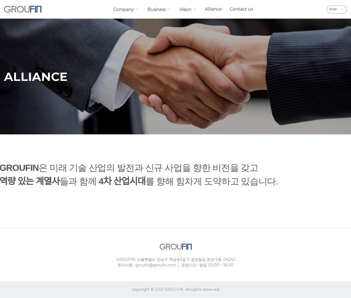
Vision (185, 9)
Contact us (241, 9)
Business (156, 9)
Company (123, 9)
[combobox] (337, 9)
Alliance (213, 9)
